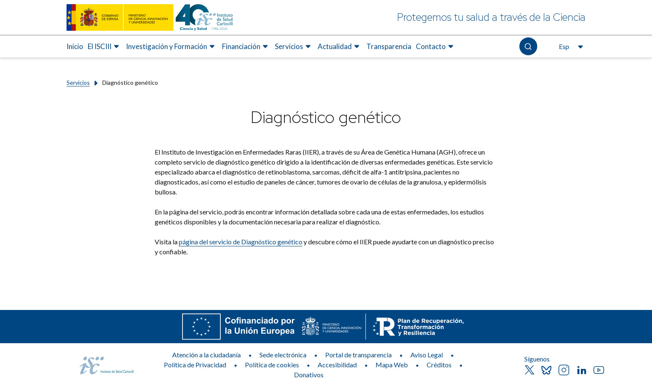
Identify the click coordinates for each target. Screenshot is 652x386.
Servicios (78, 82)
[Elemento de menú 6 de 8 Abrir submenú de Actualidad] (340, 46)
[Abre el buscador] (528, 46)
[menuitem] (75, 46)
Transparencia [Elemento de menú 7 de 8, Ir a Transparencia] (388, 46)
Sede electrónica (282, 355)
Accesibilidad (337, 365)
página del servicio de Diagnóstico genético (240, 242)
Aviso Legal (426, 355)
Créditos (439, 365)
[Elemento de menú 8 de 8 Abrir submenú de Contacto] (436, 46)
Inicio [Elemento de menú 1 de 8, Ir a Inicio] (75, 46)
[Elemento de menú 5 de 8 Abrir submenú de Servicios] (294, 46)
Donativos (309, 375)
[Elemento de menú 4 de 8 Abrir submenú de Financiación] (246, 46)
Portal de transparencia (358, 355)
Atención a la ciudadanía (206, 355)
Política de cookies (272, 365)
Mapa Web (391, 365)
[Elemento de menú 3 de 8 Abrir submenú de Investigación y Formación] (171, 46)
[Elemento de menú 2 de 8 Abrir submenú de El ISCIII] (104, 46)
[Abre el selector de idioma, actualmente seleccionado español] (570, 47)
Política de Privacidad (195, 365)
